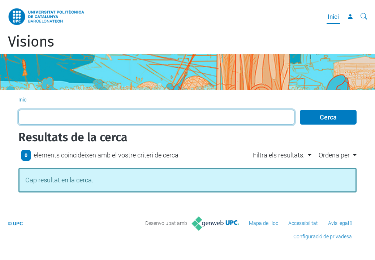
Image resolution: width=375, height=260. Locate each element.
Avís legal (338, 223)
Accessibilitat (303, 223)
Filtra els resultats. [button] (279, 155)
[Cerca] (364, 16)
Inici (333, 16)
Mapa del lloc (263, 223)
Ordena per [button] (334, 155)
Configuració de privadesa (322, 236)
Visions (31, 42)
